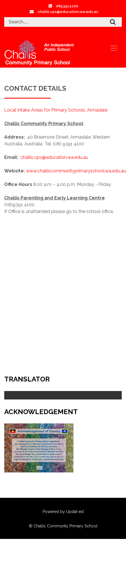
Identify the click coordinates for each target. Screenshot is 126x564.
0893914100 (67, 6)
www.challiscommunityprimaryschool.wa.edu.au (76, 171)
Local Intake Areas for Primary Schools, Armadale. (56, 110)
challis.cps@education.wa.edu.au (68, 12)
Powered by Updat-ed (63, 511)
